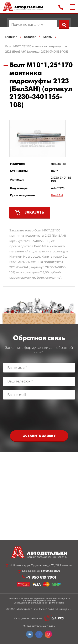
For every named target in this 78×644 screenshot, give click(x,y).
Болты (47, 37)
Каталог (30, 37)
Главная (11, 37)
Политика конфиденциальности (38, 601)
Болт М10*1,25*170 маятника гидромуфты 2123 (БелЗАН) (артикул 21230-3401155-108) (36, 48)
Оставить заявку (39, 436)
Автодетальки (27, 609)
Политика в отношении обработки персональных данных (39, 599)
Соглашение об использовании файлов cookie (39, 603)
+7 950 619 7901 (41, 577)
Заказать (34, 212)
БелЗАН (57, 195)
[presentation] (39, 416)
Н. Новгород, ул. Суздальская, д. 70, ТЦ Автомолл (41, 565)
